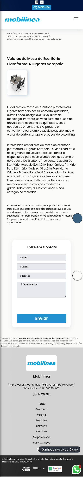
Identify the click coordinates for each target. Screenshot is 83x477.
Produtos (41, 420)
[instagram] (36, 2)
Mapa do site (41, 437)
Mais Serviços (41, 443)
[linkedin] (42, 2)
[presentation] (41, 305)
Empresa (41, 409)
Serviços (41, 426)
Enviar (41, 318)
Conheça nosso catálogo (59, 449)
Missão (41, 415)
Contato (41, 431)
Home (41, 404)
